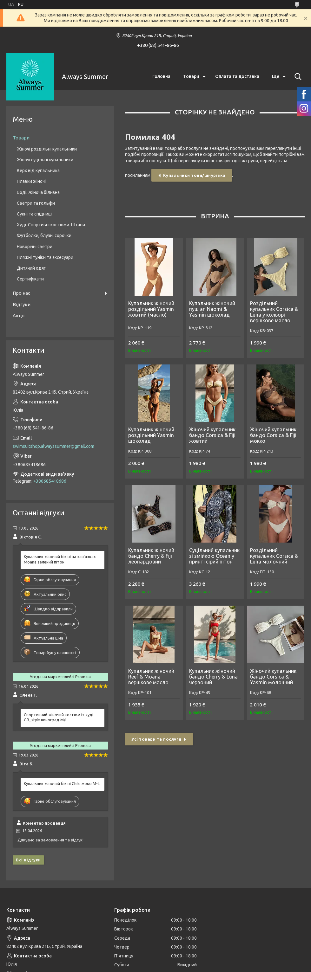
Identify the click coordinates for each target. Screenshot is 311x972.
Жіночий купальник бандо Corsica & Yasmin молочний (273, 676)
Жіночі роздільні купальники (47, 148)
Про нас (21, 293)
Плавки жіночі (31, 181)
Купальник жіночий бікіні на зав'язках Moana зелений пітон (60, 559)
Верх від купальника (38, 170)
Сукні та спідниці (34, 213)
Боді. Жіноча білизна (38, 192)
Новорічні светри (34, 246)
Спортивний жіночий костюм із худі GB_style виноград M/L (58, 717)
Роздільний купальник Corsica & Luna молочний (274, 555)
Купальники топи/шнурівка (194, 175)
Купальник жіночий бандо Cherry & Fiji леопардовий (151, 555)
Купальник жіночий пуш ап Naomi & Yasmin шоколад (212, 309)
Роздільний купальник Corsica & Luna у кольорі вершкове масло (274, 311)
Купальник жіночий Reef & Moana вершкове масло (151, 676)
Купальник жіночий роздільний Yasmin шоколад (151, 435)
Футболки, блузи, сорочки (44, 235)
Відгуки (21, 304)
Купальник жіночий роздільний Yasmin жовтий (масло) (151, 309)
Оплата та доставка (237, 76)
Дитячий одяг (31, 268)
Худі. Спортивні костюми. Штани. (51, 224)
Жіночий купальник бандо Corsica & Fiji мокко (273, 435)
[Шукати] (297, 77)
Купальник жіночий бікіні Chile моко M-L (62, 783)
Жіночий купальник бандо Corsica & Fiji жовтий (212, 435)
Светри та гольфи (36, 203)
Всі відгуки (28, 860)
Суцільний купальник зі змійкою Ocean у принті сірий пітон (214, 555)
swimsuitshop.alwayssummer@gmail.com (53, 446)
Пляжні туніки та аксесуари (45, 257)
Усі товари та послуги (156, 739)
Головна (161, 76)
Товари (191, 76)
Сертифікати (30, 278)
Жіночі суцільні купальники (45, 159)
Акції (18, 315)
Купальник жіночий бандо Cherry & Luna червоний (213, 676)
